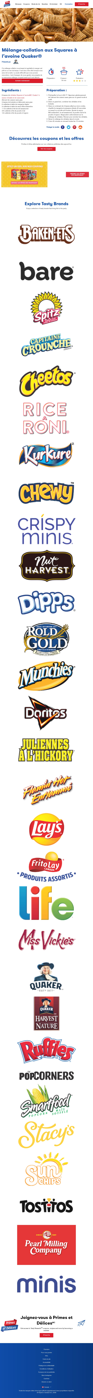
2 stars (77, 81)
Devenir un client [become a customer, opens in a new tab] (44, 1382)
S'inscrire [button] (46, 1335)
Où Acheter (54, 4)
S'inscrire (81, 4)
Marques (18, 4)
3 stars (79, 81)
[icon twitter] (68, 127)
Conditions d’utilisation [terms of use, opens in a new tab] (45, 1369)
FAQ (46, 1356)
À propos (46, 1349)
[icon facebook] (63, 127)
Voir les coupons (46, 149)
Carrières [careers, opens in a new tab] (43, 1379)
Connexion (69, 4)
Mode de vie (36, 4)
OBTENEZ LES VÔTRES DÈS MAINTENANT (74, 174)
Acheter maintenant (22, 81)
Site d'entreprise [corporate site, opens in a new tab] (44, 1375)
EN (61, 4)
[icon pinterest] (74, 127)
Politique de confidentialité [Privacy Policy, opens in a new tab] (45, 1366)
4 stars (82, 81)
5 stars (85, 81)
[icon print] (80, 127)
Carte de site (46, 1359)
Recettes (45, 4)
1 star (74, 81)
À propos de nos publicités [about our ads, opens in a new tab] (46, 1372)
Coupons (26, 4)
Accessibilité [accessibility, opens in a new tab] (43, 1362)
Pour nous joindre (46, 1352)
